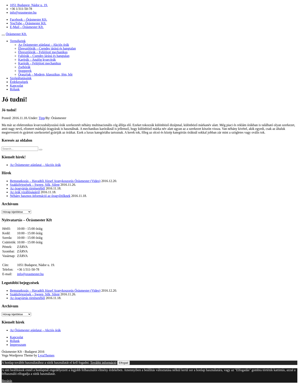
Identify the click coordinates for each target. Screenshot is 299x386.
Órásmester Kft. (16, 34)
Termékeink (18, 41)
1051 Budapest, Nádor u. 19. (29, 5)
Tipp (42, 118)
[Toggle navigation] (3, 35)
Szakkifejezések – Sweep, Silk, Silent (35, 184)
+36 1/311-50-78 (21, 9)
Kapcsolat (16, 85)
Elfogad (123, 362)
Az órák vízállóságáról (25, 192)
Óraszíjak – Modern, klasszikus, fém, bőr (45, 74)
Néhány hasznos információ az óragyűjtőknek (40, 196)
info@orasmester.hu (23, 12)
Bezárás (7, 380)
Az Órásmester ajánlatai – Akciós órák (43, 44)
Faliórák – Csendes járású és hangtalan (43, 56)
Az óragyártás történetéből (27, 188)
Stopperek (25, 70)
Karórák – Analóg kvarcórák (37, 59)
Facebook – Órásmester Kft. (28, 19)
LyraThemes (46, 355)
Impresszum (18, 344)
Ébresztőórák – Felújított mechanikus (43, 52)
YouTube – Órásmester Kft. (28, 23)
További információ (103, 362)
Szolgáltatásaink (21, 78)
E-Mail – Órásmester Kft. (27, 27)
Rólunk (15, 89)
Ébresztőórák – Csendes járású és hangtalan (47, 48)
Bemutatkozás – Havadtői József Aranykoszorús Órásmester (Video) (55, 181)
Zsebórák (24, 67)
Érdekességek (19, 82)
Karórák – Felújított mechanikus (39, 63)
